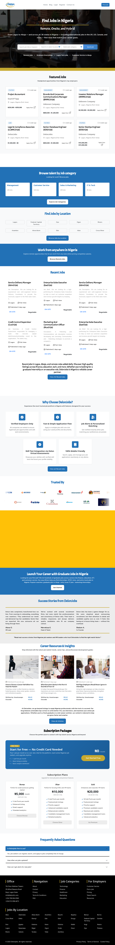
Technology (64, 882)
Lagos (7, 924)
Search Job (90, 47)
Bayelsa (73, 910)
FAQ (34, 894)
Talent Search (91, 891)
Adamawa (22, 910)
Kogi (85, 920)
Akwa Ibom (36, 910)
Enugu (73, 914)
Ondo (60, 924)
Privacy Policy (81, 937)
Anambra (48, 910)
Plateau (99, 924)
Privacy (35, 888)
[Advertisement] (57, 160)
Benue (86, 910)
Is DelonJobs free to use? (16, 844)
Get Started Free (93, 756)
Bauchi (60, 910)
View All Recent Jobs (57, 375)
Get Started (57, 585)
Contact (35, 885)
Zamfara (61, 927)
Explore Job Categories (57, 200)
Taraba (34, 927)
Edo (46, 914)
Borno (99, 910)
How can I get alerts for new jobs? (19, 862)
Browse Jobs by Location (57, 236)
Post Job (105, 5)
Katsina (60, 920)
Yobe (46, 927)
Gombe (99, 914)
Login (56, 5)
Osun (73, 924)
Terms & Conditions (39, 891)
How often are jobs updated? (17, 856)
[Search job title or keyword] (28, 47)
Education (63, 894)
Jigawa (21, 920)
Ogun (47, 924)
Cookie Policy (105, 937)
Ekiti (59, 914)
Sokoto (21, 927)
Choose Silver (57, 820)
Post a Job (90, 885)
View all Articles (57, 719)
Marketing (63, 891)
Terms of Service (93, 937)
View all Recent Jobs (57, 467)
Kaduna (34, 920)
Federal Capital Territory (89, 915)
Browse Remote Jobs (57, 257)
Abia (7, 910)
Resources (90, 894)
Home (45, 5)
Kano (46, 920)
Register (62, 5)
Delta (20, 914)
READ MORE (30, 696)
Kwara (99, 920)
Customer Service (93, 882)
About (35, 882)
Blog (50, 5)
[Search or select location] (50, 47)
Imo (6, 920)
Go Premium (92, 820)
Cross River (9, 914)
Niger (34, 924)
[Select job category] (72, 47)
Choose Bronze (22, 813)
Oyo (85, 924)
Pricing (89, 888)
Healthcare (63, 888)
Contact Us (70, 5)
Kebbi (73, 920)
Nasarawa (22, 924)
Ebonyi (34, 914)
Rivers (7, 927)
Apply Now (31, 107)
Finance (62, 885)
